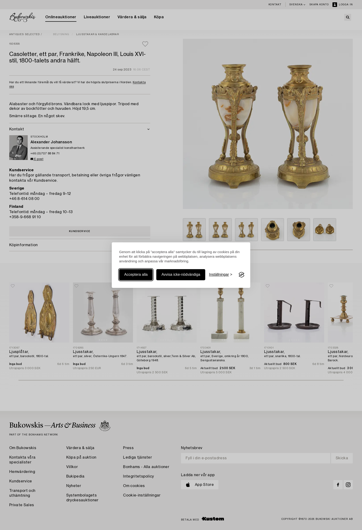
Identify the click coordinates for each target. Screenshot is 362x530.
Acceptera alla (136, 275)
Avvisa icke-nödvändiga (180, 275)
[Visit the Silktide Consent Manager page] (241, 274)
